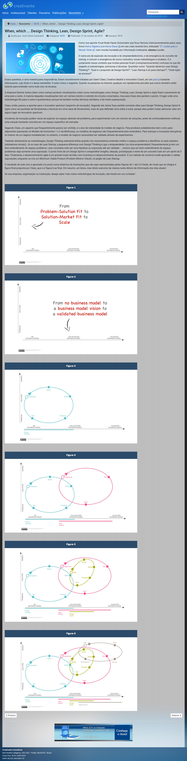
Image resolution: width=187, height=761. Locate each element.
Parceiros (44, 13)
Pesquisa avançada (157, 16)
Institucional (18, 13)
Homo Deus (111, 46)
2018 (62, 36)
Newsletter (75, 13)
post (155, 79)
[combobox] (163, 12)
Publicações (59, 13)
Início (5, 13)
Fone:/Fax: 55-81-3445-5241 (14, 756)
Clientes (32, 13)
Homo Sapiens (92, 46)
